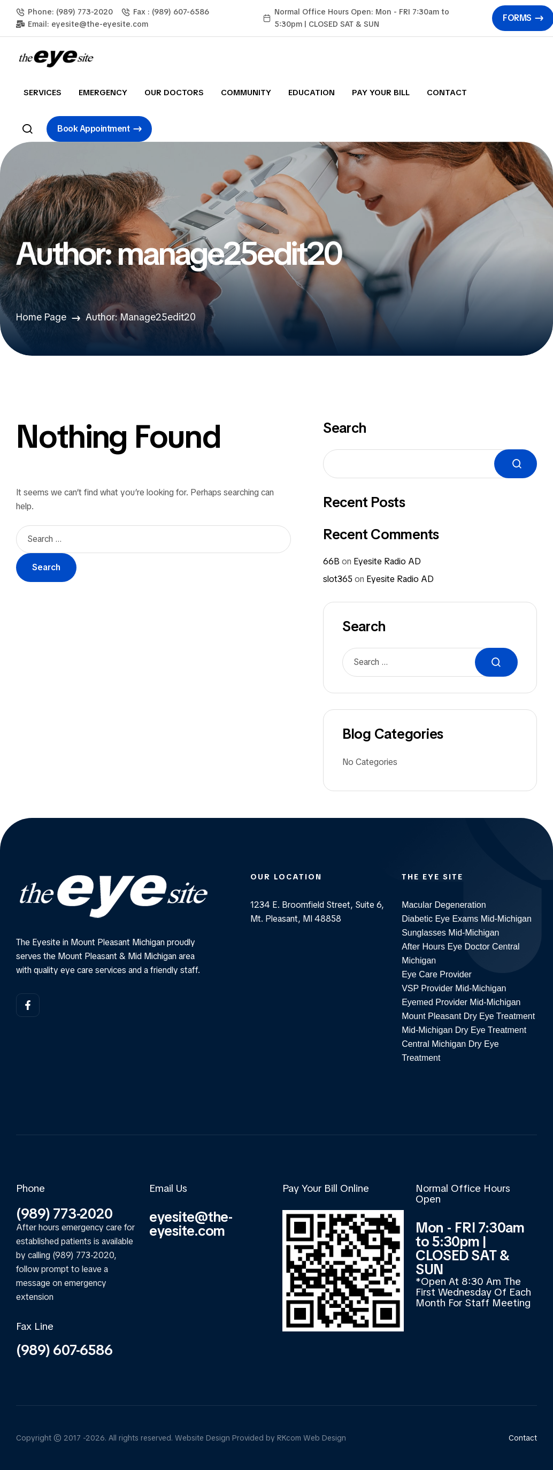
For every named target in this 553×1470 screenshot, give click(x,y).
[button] (99, 129)
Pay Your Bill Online (325, 1188)
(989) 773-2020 (64, 1214)
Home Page (41, 317)
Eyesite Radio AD (387, 561)
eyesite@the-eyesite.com (191, 1224)
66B (331, 561)
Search (344, 428)
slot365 (337, 579)
